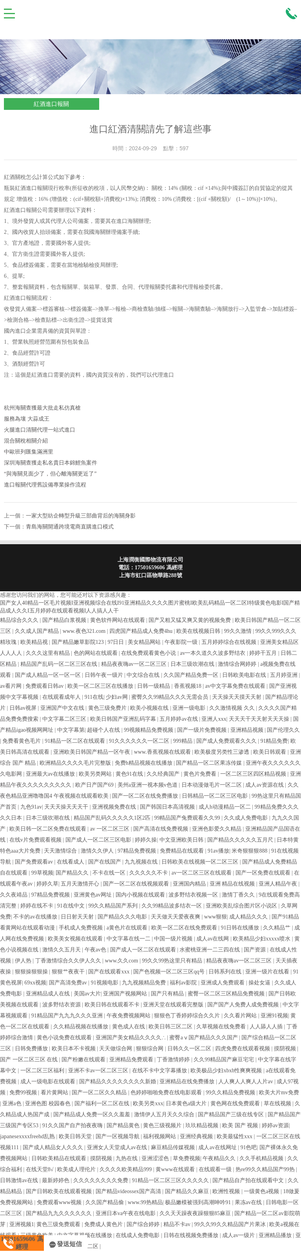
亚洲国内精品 (190, 884)
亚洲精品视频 (247, 730)
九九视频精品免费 (144, 983)
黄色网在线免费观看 (235, 1103)
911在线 (94, 697)
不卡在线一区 (109, 873)
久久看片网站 (241, 1016)
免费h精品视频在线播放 (144, 763)
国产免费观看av (34, 862)
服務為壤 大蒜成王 (26, 419)
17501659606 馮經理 (159, 567)
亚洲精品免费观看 (132, 1059)
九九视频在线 (142, 862)
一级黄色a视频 (262, 1191)
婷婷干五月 (263, 653)
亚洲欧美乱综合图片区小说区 (242, 906)
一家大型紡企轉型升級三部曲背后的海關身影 (81, 516)
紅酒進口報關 (51, 104)
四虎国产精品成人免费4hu (141, 631)
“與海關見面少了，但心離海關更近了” (50, 474)
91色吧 (248, 1147)
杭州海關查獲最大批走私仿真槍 (42, 408)
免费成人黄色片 (104, 1224)
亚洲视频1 (21, 1224)
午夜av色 (96, 950)
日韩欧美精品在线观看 (59, 1158)
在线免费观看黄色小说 (149, 653)
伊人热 (24, 961)
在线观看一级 (216, 1169)
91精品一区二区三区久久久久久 (171, 1180)
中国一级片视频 (174, 939)
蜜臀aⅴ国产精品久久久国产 (204, 1038)
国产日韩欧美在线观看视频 (59, 1191)
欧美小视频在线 (150, 708)
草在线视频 (278, 1103)
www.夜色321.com (85, 631)
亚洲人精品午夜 (279, 884)
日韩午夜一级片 (105, 675)
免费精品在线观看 (182, 851)
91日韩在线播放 (241, 928)
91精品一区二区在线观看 (76, 741)
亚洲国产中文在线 (63, 708)
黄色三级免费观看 (59, 1224)
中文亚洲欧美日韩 (182, 840)
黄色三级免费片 (108, 708)
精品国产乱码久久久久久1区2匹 (113, 818)
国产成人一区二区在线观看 (144, 950)
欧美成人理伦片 (77, 1169)
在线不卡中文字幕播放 (160, 1070)
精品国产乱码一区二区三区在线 (59, 664)
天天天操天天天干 (67, 807)
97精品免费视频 (138, 851)
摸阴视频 (285, 1049)
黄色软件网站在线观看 (118, 620)
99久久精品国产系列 (113, 906)
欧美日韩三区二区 (171, 1027)
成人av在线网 (213, 939)
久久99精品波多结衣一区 (172, 906)
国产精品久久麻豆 (187, 1191)
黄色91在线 (130, 774)
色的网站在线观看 (96, 653)
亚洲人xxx (213, 719)
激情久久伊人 (98, 851)
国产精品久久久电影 (123, 917)
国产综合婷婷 (144, 1224)
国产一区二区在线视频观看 (136, 884)
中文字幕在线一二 (129, 939)
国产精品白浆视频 (65, 620)
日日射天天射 (78, 917)
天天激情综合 (61, 851)
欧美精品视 (34, 642)
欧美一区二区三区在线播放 (101, 686)
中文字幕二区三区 (65, 719)
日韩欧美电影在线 (245, 675)
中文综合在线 (144, 675)
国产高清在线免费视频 (161, 829)
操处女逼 (260, 983)
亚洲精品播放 (276, 1235)
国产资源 (255, 950)
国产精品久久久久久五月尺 (241, 840)
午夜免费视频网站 (129, 1016)
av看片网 (11, 686)
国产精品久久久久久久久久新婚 (118, 1081)
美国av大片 (87, 994)
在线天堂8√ (40, 1169)
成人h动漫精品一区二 (225, 807)
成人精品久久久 (249, 917)
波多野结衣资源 (62, 1005)
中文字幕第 (71, 730)
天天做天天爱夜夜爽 (176, 917)
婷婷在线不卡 (37, 906)
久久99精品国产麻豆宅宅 (225, 1059)
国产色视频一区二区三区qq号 (169, 972)
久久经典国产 (164, 774)
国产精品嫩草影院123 (78, 642)
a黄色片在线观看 (128, 928)
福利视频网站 (160, 1136)
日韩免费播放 (32, 1049)
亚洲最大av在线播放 (51, 774)
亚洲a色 (12, 1103)
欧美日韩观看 (270, 752)
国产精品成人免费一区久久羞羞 (92, 1114)
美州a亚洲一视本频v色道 (148, 785)
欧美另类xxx (148, 1103)
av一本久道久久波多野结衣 (213, 653)
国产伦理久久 (283, 730)
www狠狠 (215, 917)
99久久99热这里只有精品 (173, 961)
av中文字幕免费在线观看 (236, 686)
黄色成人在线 (129, 1027)
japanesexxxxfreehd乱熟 (28, 1136)
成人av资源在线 (265, 785)
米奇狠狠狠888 (250, 851)
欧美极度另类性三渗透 (222, 752)
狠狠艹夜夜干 (69, 972)
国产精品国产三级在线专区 (231, 1114)
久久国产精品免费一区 (191, 675)
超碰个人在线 (104, 730)
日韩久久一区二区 (190, 1049)
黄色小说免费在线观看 (65, 1038)
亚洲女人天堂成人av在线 (118, 1147)
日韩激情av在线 (20, 1180)
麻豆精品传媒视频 (173, 1147)
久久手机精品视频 (262, 1158)
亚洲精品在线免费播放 (188, 1081)
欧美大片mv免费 (279, 1092)
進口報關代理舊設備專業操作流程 (45, 485)
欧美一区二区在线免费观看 (185, 928)
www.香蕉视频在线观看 (163, 752)
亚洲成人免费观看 (223, 983)
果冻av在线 (249, 1202)
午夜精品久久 (220, 1158)
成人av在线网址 (218, 1147)
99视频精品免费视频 (149, 730)
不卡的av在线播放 (35, 917)
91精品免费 (274, 741)
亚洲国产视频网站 (126, 994)
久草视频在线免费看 (221, 1027)
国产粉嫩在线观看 (84, 1059)
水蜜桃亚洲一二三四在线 (210, 950)
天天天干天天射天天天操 (260, 719)
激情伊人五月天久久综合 (165, 1114)
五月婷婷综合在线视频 (229, 642)
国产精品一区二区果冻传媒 (209, 763)
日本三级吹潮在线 (193, 664)
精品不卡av (177, 1224)
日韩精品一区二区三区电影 (215, 796)
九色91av (31, 807)
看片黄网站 (55, 1092)
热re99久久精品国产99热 (266, 1169)
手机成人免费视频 (81, 928)
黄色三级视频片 (163, 1125)
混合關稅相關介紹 (26, 441)
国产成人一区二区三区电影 (99, 840)
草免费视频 (186, 1158)
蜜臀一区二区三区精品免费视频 (227, 994)
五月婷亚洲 (284, 675)
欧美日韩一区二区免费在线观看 (48, 829)
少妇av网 (117, 697)
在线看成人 (71, 862)
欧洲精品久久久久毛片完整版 (76, 763)
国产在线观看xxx (109, 972)
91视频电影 (105, 983)
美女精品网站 (145, 642)
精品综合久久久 (20, 620)
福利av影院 (184, 983)
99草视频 (42, 873)
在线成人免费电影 (138, 1235)
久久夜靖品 (14, 895)
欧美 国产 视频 (240, 1125)
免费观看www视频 (60, 1202)
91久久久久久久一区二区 (140, 741)
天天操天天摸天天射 (237, 697)
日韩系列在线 (226, 972)
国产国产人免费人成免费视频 (243, 1005)
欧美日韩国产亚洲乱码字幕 (124, 719)
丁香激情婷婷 (174, 1059)
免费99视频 (23, 1092)
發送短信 (65, 1244)
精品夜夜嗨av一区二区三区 (134, 664)
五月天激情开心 (81, 884)
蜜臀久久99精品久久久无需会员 (170, 697)
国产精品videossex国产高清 (129, 1191)
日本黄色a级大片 (187, 1103)
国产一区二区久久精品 (100, 1092)
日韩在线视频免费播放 (191, 1235)
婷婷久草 (47, 884)
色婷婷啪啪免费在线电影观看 (167, 1092)
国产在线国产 (105, 862)
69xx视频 (35, 983)
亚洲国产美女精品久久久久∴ (131, 1038)
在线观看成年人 (62, 697)
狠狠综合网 (150, 1049)
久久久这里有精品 (48, 653)
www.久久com (122, 961)
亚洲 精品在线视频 (233, 884)
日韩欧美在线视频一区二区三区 (200, 862)
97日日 (116, 642)
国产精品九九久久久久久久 (59, 1213)
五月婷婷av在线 (179, 719)
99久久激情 (238, 631)
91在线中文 (71, 906)
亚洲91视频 (274, 1016)
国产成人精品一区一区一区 (48, 675)
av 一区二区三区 (110, 829)
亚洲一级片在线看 (268, 972)
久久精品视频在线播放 (81, 1027)
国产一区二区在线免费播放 (146, 796)
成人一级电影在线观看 (48, 1081)
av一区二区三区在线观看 (202, 873)
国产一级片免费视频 (202, 730)
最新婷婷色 (56, 1180)
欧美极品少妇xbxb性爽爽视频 (226, 1070)
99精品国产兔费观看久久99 (187, 818)
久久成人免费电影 (246, 818)
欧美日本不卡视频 (74, 1049)
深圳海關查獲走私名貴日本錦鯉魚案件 (50, 463)
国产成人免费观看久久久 (227, 741)
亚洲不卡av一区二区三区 (99, 1070)
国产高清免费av (69, 983)
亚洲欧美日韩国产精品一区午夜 (92, 752)
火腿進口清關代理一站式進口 (39, 430)
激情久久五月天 (62, 950)
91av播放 (218, 851)
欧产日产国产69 (95, 785)
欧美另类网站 (96, 774)
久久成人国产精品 (37, 631)
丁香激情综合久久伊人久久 (69, 961)
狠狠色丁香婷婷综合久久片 (187, 1016)
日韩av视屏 (23, 708)
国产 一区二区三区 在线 (29, 1059)
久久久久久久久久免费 (101, 1180)
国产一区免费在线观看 (264, 873)
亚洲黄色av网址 (93, 895)
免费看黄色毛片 (22, 741)
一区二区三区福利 (43, 1070)
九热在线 (127, 1158)
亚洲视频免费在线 (115, 807)
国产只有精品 (168, 994)
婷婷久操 (146, 840)
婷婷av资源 (275, 1125)
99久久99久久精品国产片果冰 (230, 1224)
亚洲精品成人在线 (48, 994)
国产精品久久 (73, 873)
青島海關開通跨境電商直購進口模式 (70, 527)
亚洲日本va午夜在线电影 (126, 1213)
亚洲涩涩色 (155, 1158)
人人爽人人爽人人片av (246, 1081)
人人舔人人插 (267, 1027)
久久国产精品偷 (105, 1202)
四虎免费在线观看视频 (243, 1049)
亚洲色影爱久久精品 (217, 829)
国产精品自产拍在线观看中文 (248, 1180)
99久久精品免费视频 (231, 1092)
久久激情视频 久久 (232, 708)
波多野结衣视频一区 (194, 895)
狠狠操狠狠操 (32, 972)
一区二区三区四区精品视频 (254, 774)
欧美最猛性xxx (235, 1136)
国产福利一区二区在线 (102, 1103)
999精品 (183, 741)
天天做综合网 (116, 1049)
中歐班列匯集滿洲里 (28, 452)
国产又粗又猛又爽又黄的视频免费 (190, 620)
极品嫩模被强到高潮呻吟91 (198, 1202)
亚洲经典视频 (197, 1136)
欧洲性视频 (226, 1191)
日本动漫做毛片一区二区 (212, 785)
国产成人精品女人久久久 (54, 1147)
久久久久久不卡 (149, 873)
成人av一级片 (239, 1235)
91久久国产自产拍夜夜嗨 (73, 1125)
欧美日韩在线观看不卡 (113, 1005)
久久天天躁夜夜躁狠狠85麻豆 (196, 1213)
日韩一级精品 (154, 686)
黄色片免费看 (200, 774)
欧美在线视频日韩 (199, 631)
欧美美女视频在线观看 (76, 939)
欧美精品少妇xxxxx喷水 (262, 939)
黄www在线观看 (176, 1169)
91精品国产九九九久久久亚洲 (67, 1016)
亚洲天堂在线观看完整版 (174, 1005)
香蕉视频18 (188, 686)
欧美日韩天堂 (76, 1136)
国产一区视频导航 (118, 1136)
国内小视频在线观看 (141, 895)
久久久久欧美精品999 (126, 1169)
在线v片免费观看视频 (36, 840)
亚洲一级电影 (189, 708)
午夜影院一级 (182, 642)
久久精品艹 (277, 928)
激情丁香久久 (239, 895)
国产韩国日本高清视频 (168, 807)
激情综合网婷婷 (238, 664)
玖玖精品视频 (202, 1125)
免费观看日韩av (45, 686)
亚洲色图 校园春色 (48, 1103)
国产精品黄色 (124, 1125)
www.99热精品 (145, 1202)
